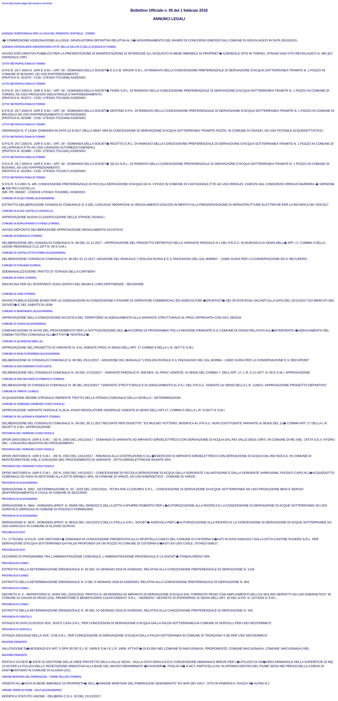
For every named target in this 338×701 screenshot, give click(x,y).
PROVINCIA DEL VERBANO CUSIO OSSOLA (28, 433)
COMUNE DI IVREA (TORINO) (19, 277)
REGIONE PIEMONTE (14, 641)
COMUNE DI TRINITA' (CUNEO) (20, 391)
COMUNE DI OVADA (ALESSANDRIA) (24, 323)
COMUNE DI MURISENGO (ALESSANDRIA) (27, 311)
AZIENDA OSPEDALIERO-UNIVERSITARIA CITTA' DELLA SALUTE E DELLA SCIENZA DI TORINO (59, 46)
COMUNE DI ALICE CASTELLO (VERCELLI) (27, 210)
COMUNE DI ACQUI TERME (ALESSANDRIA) (28, 198)
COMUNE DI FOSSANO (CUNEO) (21, 265)
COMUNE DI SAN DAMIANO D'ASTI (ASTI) (26, 366)
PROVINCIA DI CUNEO (15, 563)
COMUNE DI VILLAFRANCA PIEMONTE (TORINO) (31, 416)
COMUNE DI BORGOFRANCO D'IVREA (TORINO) (30, 223)
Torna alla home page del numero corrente (27, 3)
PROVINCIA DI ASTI (13, 532)
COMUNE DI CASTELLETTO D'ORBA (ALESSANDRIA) (34, 252)
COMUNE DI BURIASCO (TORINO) (22, 235)
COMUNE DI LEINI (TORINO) (18, 293)
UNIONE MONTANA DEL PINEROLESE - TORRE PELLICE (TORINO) (41, 676)
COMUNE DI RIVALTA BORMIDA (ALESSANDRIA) (31, 353)
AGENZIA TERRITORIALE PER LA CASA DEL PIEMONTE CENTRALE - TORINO (48, 33)
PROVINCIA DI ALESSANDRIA (19, 482)
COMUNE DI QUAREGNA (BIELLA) (22, 341)
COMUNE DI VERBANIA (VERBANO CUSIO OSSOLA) (33, 404)
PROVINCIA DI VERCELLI (17, 616)
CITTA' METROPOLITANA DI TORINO (23, 63)
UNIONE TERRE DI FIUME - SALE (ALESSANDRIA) (31, 690)
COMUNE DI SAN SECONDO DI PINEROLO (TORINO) (33, 378)
